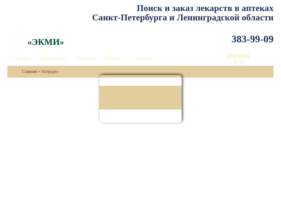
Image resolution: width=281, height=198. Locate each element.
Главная (21, 58)
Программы (52, 58)
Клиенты (114, 58)
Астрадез (49, 71)
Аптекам (85, 58)
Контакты (145, 58)
